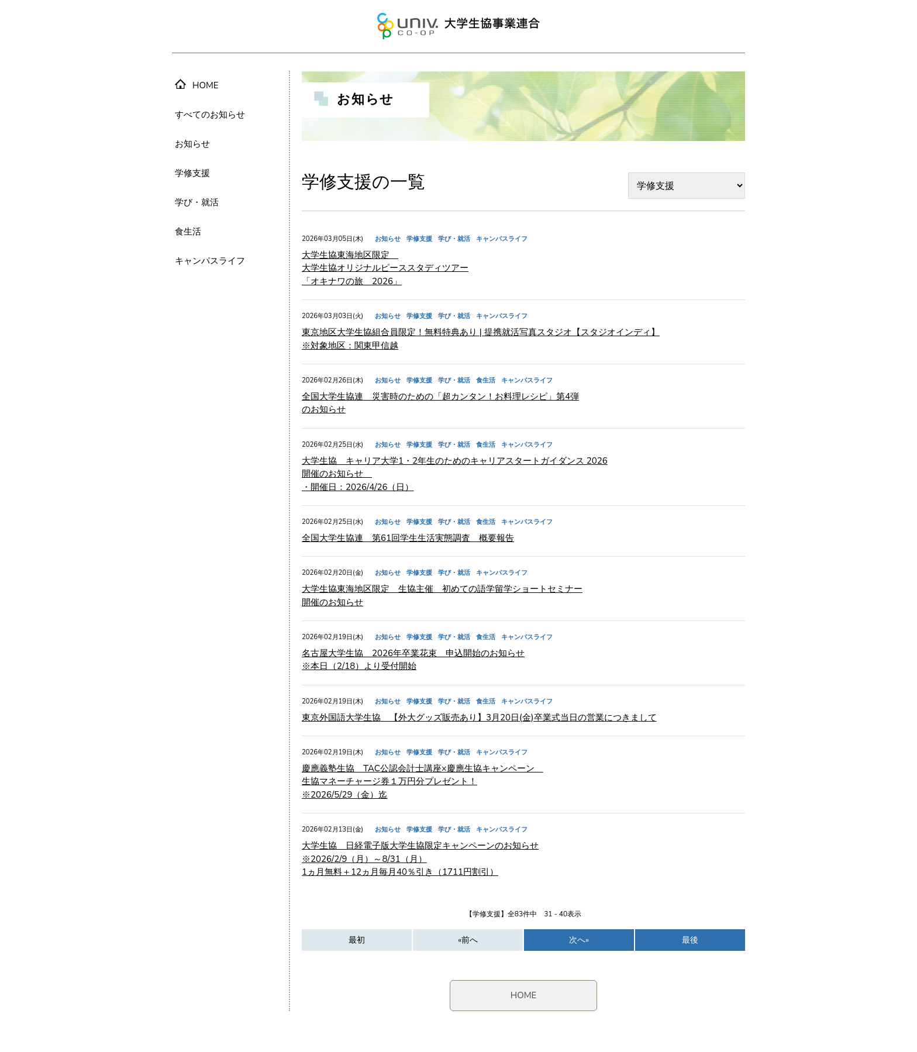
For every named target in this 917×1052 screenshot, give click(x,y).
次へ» (579, 940)
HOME (524, 995)
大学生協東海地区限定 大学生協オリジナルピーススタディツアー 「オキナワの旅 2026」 (385, 268)
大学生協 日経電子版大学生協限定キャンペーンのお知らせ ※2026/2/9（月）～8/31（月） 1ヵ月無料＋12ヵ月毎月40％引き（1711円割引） (420, 859)
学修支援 (192, 173)
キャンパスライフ (210, 261)
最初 (357, 940)
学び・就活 (197, 202)
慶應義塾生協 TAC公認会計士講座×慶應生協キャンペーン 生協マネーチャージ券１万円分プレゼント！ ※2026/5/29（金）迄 (422, 782)
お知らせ (192, 144)
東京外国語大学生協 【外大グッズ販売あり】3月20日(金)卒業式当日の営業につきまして (479, 717)
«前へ (468, 940)
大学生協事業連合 (458, 26)
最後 (690, 940)
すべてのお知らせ (210, 114)
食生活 (188, 231)
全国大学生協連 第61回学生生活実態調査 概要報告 (408, 538)
